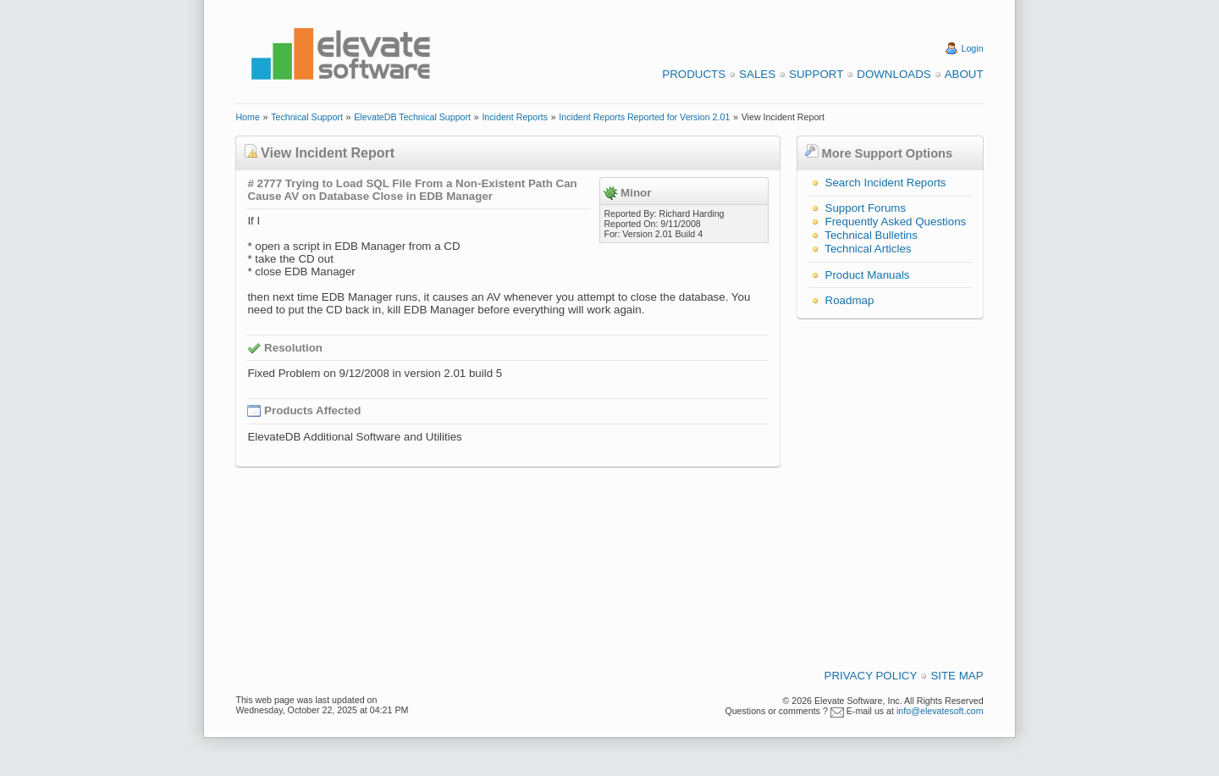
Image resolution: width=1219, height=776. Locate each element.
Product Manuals (867, 275)
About (964, 74)
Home (247, 117)
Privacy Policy (871, 675)
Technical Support (307, 117)
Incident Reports (515, 117)
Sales (757, 74)
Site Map (956, 675)
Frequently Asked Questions (896, 221)
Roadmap (849, 300)
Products (693, 74)
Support (816, 74)
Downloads (893, 74)
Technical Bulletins (871, 235)
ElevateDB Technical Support (412, 117)
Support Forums (866, 208)
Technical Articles (868, 248)
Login (973, 48)
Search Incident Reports (885, 182)
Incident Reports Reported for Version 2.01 (644, 117)
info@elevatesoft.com (940, 711)
